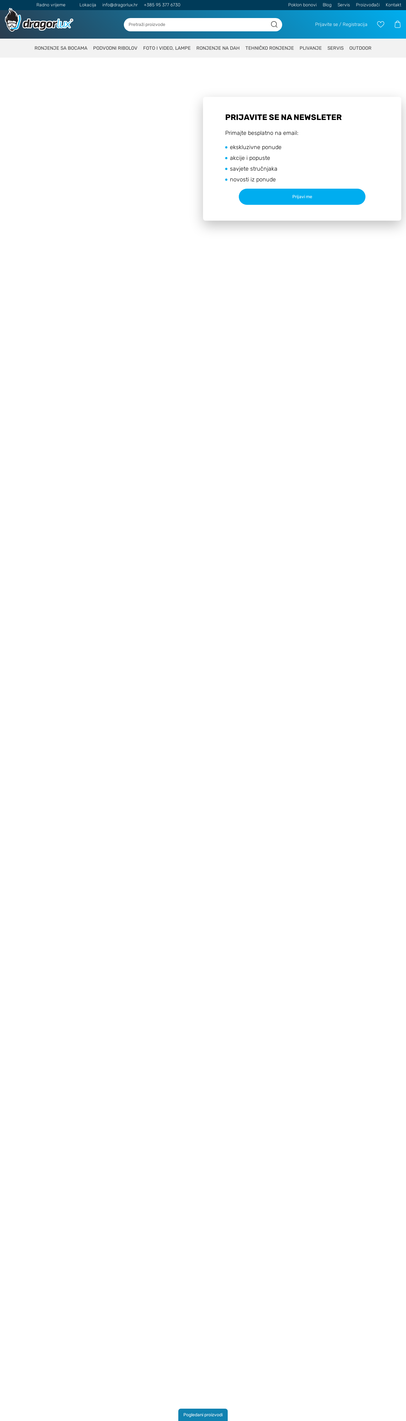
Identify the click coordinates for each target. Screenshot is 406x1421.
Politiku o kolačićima (266, 701)
